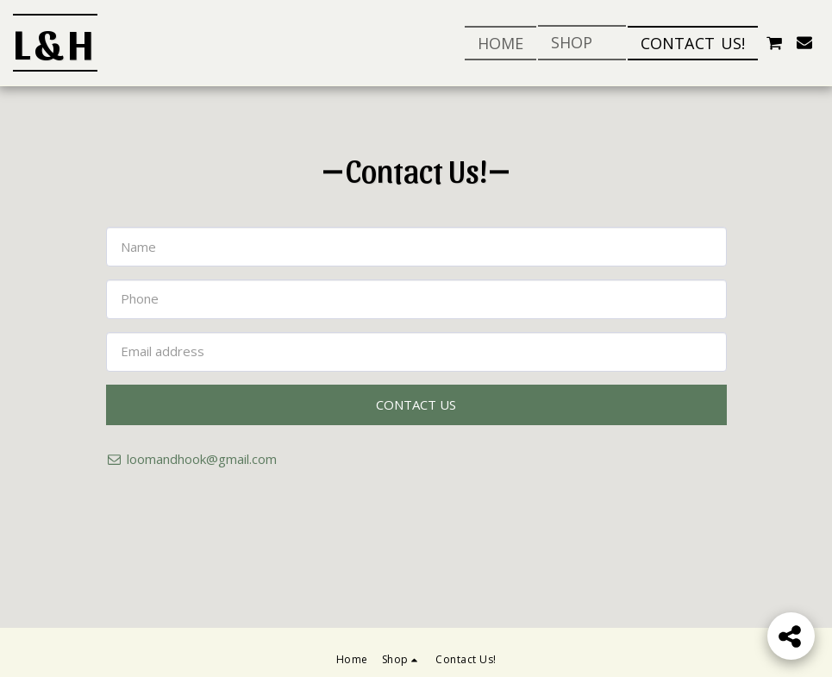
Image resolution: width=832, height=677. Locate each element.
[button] (774, 43)
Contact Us (416, 404)
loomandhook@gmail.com (191, 458)
